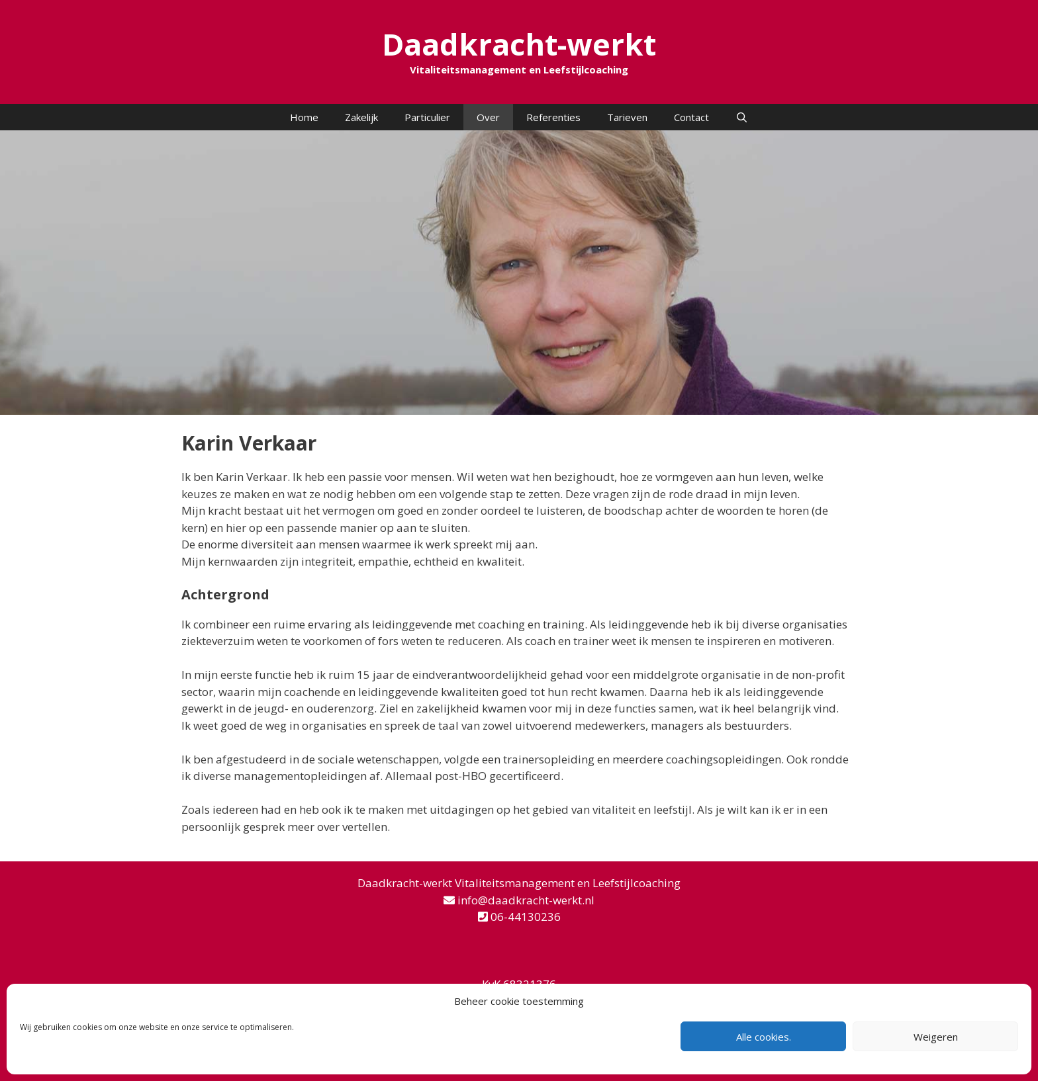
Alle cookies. (763, 1036)
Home (304, 117)
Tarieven (627, 117)
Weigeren (936, 1036)
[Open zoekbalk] (741, 117)
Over (488, 117)
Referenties (553, 117)
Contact (691, 117)
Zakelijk (361, 117)
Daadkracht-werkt (519, 44)
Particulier (427, 117)
